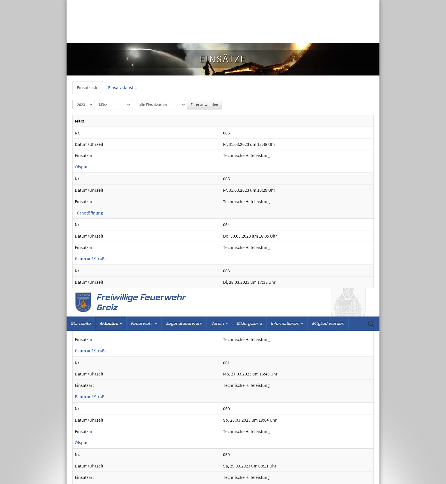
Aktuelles (111, 35)
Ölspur (81, 159)
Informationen (287, 35)
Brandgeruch (87, 435)
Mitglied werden (328, 35)
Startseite (81, 35)
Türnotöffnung (89, 480)
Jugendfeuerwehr (184, 35)
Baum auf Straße (91, 67)
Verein (219, 35)
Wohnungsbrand (91, 251)
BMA (79, 297)
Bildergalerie (249, 35)
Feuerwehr (144, 35)
